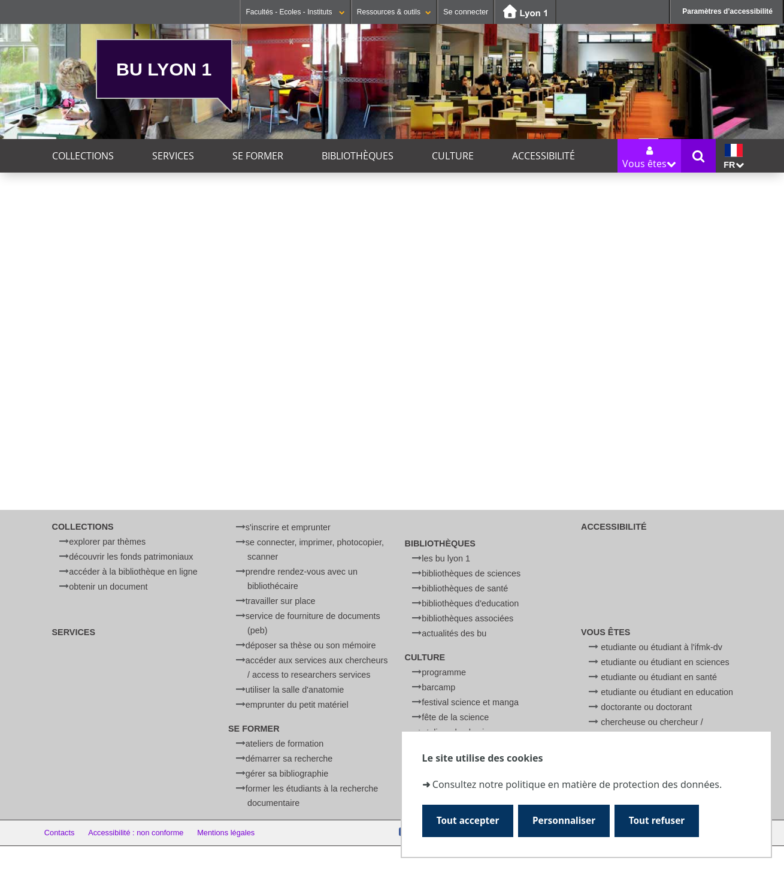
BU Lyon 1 (163, 69)
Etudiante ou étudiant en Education (667, 692)
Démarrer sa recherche (289, 758)
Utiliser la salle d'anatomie (295, 689)
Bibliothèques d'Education (470, 603)
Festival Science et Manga (470, 702)
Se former (257, 155)
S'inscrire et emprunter (288, 527)
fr (733, 157)
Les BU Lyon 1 (446, 558)
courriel (395, 445)
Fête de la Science (455, 717)
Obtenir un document (108, 586)
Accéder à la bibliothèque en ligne (133, 571)
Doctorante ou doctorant (646, 707)
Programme (444, 672)
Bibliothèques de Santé (465, 588)
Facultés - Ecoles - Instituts (295, 12)
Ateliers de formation (284, 743)
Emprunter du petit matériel (297, 704)
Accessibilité (543, 155)
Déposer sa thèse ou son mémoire (311, 645)
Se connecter (465, 11)
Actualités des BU (454, 633)
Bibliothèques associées (467, 618)
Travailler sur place (281, 601)
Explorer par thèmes (107, 541)
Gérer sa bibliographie (287, 773)
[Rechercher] (386, 404)
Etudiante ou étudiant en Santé (659, 677)
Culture (453, 155)
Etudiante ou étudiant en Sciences (665, 662)
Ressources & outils (394, 12)
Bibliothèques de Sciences (471, 573)
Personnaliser (563, 820)
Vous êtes (605, 632)
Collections (83, 155)
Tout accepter (468, 820)
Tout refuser (657, 820)
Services (173, 155)
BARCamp (438, 687)
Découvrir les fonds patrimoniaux (131, 556)
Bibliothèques (357, 155)
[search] (386, 375)
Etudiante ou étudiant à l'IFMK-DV (661, 647)
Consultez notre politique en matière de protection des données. (577, 784)
